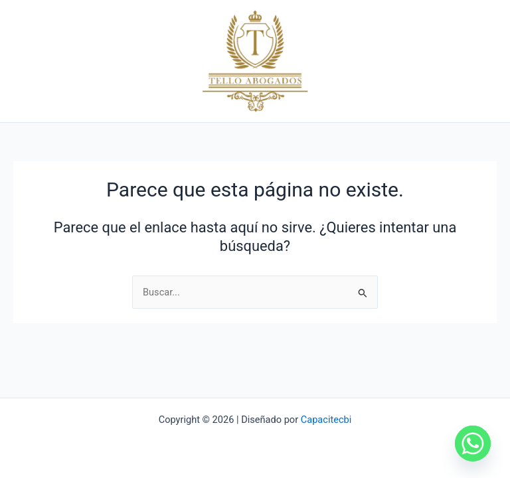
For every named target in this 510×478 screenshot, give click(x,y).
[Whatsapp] (473, 443)
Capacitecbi (326, 420)
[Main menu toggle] (483, 66)
